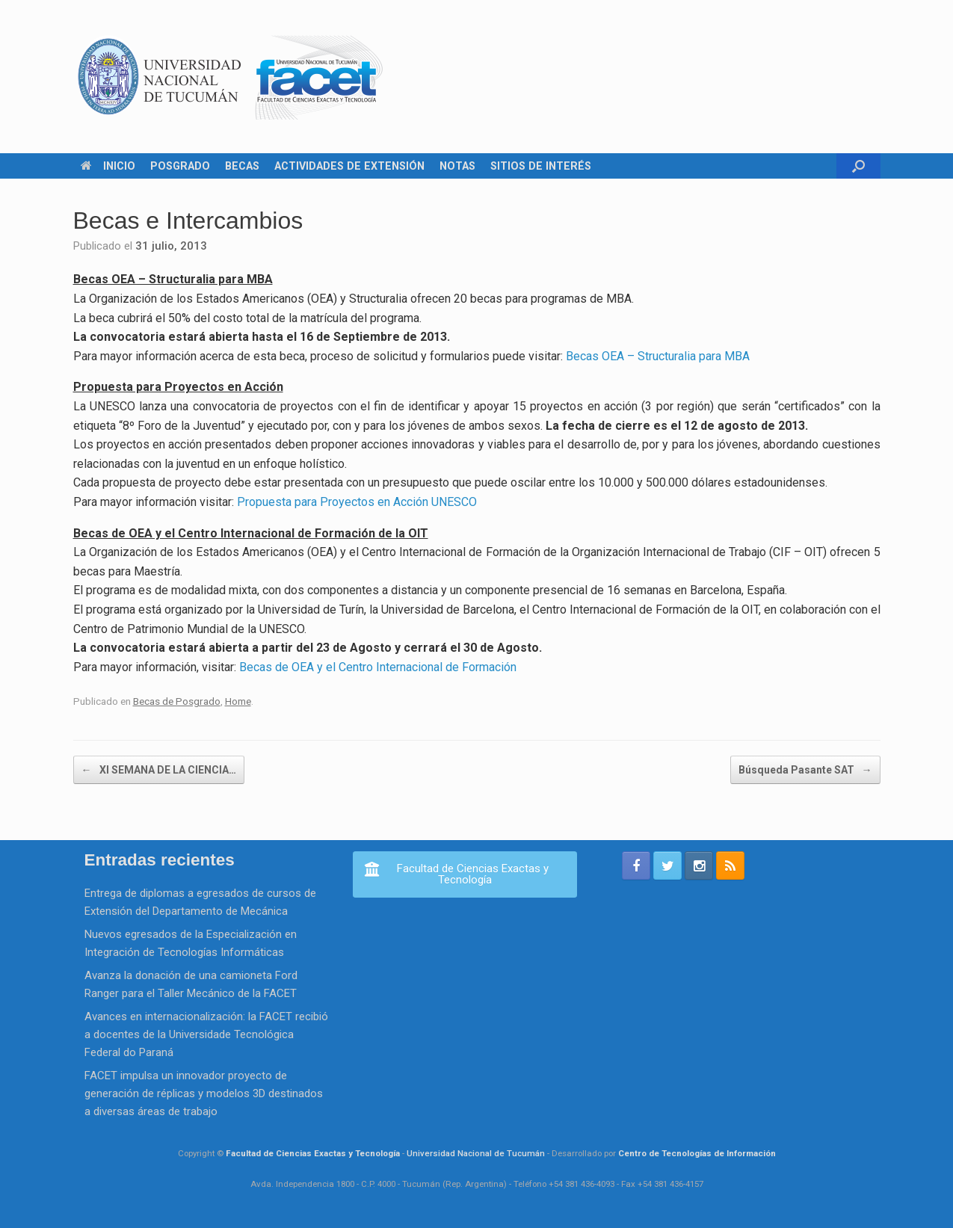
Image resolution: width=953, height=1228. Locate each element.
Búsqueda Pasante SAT (805, 770)
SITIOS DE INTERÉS (540, 166)
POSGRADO (180, 166)
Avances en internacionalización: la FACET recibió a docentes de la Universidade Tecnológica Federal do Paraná (206, 1034)
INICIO (108, 166)
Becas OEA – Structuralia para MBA (658, 356)
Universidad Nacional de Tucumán (476, 1153)
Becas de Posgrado (176, 701)
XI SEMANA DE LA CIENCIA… (158, 770)
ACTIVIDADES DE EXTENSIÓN (349, 166)
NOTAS (457, 166)
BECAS (242, 166)
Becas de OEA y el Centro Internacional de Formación (377, 667)
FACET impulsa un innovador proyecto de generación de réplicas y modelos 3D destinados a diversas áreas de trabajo (203, 1093)
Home (238, 701)
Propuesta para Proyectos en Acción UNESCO (357, 502)
